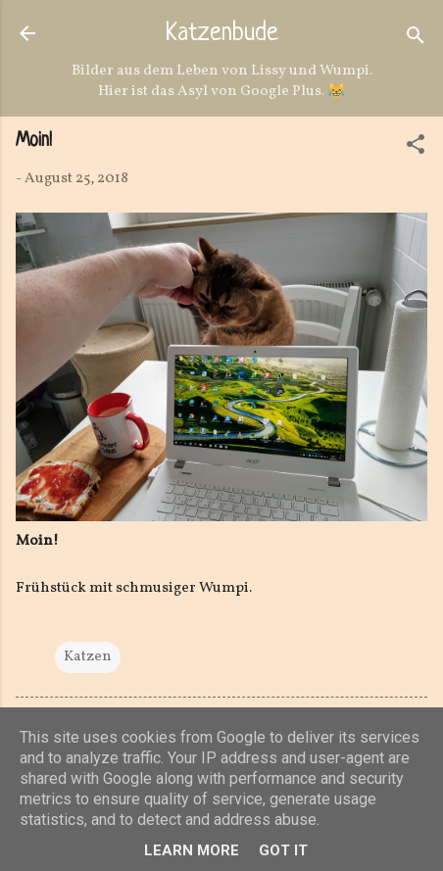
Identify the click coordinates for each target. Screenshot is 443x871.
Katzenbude (222, 34)
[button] (415, 148)
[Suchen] (415, 40)
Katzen (88, 657)
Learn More (191, 850)
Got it (283, 850)
